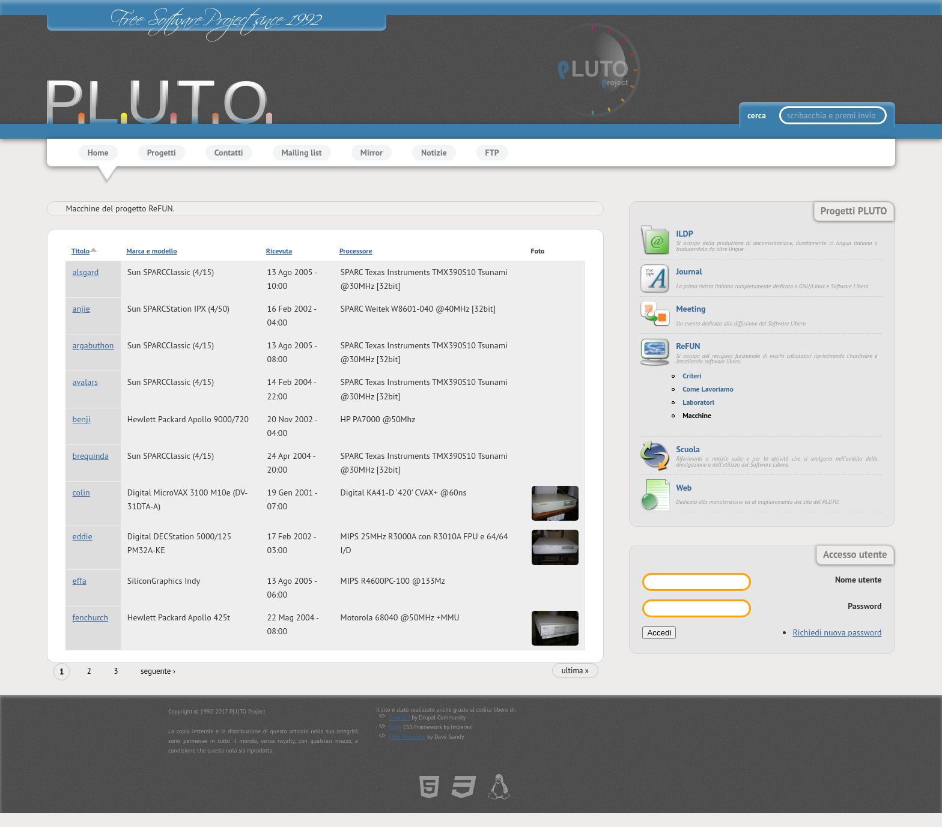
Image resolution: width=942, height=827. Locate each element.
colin (81, 492)
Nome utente (858, 579)
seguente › (158, 671)
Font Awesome (407, 737)
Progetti (161, 152)
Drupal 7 (399, 717)
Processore (355, 250)
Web (683, 487)
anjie (81, 308)
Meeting (690, 308)
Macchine (696, 415)
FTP (492, 152)
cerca (757, 115)
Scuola (688, 449)
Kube (395, 727)
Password (864, 606)
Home (98, 152)
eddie (83, 536)
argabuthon (93, 345)
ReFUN (688, 346)
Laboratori (698, 402)
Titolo (84, 250)
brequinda (91, 455)
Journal (689, 271)
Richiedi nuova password (836, 632)
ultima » (575, 670)
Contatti (228, 152)
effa (80, 580)
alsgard (86, 272)
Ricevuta (279, 250)
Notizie (434, 152)
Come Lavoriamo (707, 388)
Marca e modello (151, 250)
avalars (85, 382)
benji (82, 419)
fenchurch (90, 617)
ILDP (684, 233)
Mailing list (302, 152)
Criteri (691, 375)
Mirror (371, 152)
